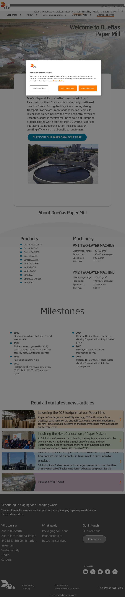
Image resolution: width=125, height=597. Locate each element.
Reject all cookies (67, 88)
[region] (63, 78)
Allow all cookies (87, 88)
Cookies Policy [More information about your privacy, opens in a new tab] (58, 81)
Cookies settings (39, 88)
